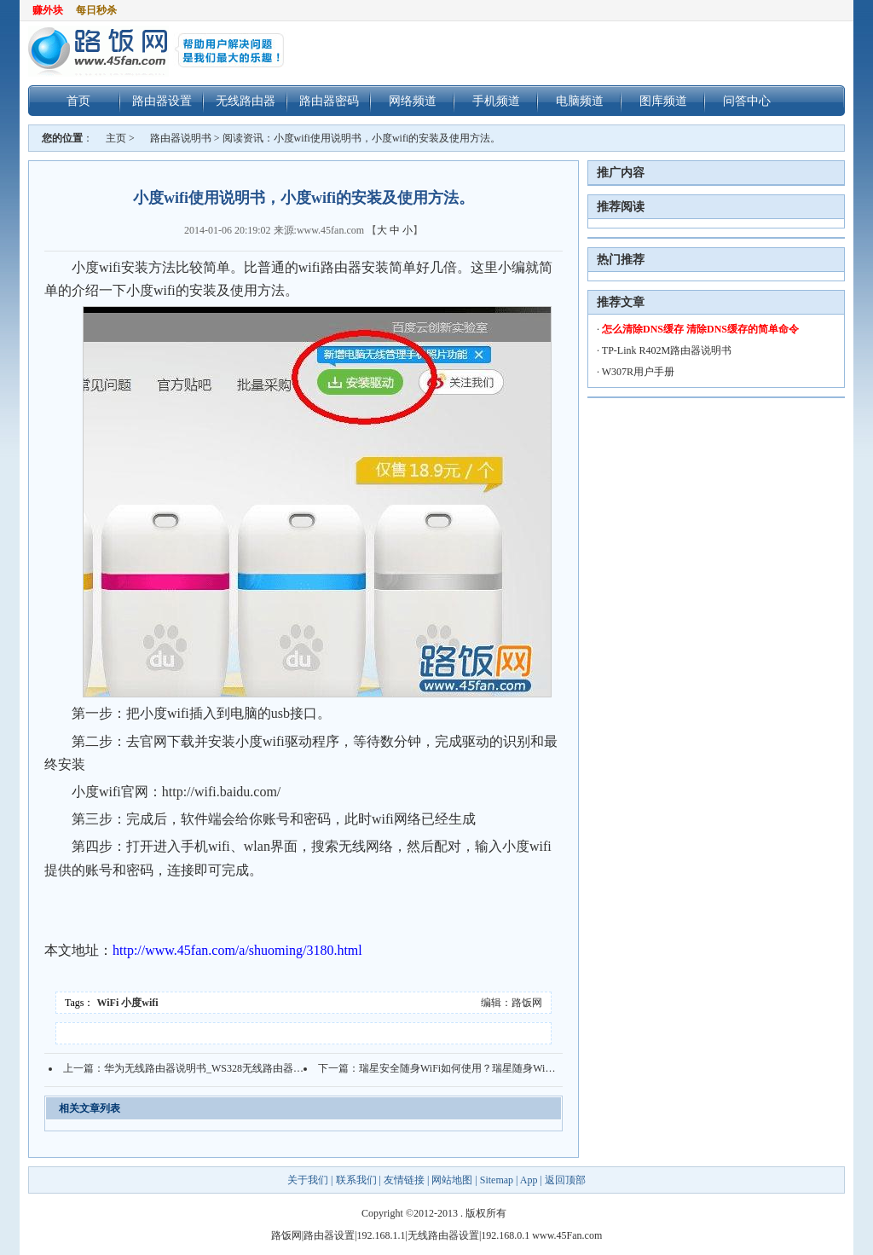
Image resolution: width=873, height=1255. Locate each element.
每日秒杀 (96, 10)
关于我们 (309, 1180)
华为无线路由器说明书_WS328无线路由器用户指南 (219, 1068)
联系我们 (356, 1180)
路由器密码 (329, 100)
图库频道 (663, 100)
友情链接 (404, 1180)
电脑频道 (580, 100)
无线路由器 (245, 100)
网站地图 (451, 1180)
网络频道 (412, 100)
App (529, 1180)
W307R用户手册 (638, 372)
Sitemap (496, 1180)
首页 (78, 100)
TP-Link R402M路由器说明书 (666, 350)
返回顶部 (565, 1180)
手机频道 (496, 100)
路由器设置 (162, 100)
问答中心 (747, 100)
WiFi (108, 1003)
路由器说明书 (180, 138)
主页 (116, 138)
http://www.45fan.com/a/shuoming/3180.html (237, 950)
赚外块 (47, 10)
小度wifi (139, 1003)
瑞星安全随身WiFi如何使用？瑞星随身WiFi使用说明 (476, 1068)
